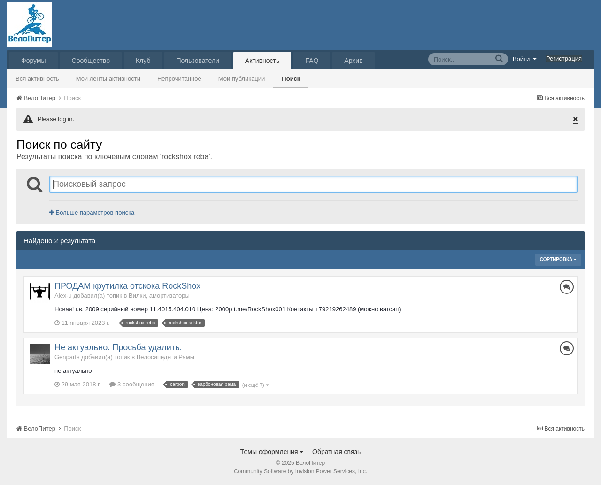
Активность (262, 60)
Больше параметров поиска (91, 212)
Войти (525, 58)
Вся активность (37, 78)
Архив (353, 60)
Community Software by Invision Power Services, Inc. (300, 471)
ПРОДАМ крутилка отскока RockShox (127, 286)
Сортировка (558, 259)
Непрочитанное (179, 78)
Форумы (33, 60)
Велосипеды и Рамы (165, 357)
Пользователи (197, 60)
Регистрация (564, 58)
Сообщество (91, 60)
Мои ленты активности (108, 78)
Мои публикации (241, 78)
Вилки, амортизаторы (159, 295)
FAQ (311, 60)
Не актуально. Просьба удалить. (118, 347)
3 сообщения (131, 384)
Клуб (143, 60)
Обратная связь (336, 451)
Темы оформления (272, 451)
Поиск (291, 78)
